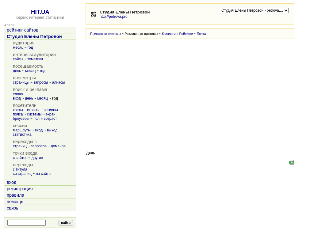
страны (33, 110)
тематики (35, 59)
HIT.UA (40, 12)
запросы (40, 82)
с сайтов (20, 158)
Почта (201, 34)
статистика (22, 134)
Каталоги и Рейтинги (177, 34)
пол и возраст (45, 118)
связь (12, 208)
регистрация (20, 188)
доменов (58, 146)
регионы (51, 110)
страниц (20, 146)
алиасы (58, 82)
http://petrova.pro (114, 16)
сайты (18, 59)
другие (37, 158)
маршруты (22, 130)
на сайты (43, 174)
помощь (15, 201)
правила (15, 195)
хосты (18, 110)
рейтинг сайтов (22, 30)
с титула (20, 169)
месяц (18, 47)
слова (18, 94)
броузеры (21, 118)
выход (52, 130)
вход (17, 98)
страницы (21, 82)
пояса (18, 114)
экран (50, 114)
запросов (39, 146)
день (17, 71)
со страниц (22, 174)
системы (34, 114)
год (30, 47)
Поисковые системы (105, 34)
